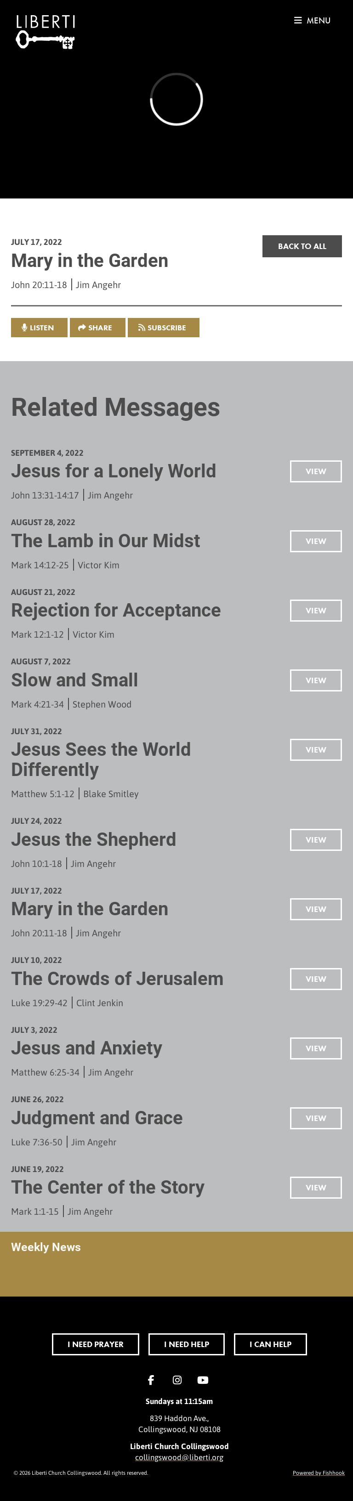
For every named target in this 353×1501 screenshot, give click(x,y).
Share (100, 328)
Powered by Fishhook (319, 1472)
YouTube (205, 1380)
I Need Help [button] (186, 1344)
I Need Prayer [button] (96, 1344)
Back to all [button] (302, 246)
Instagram (179, 1380)
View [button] (316, 471)
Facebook (153, 1380)
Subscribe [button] (167, 328)
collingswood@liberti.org (179, 1457)
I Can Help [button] (270, 1344)
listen (42, 328)
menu (312, 20)
